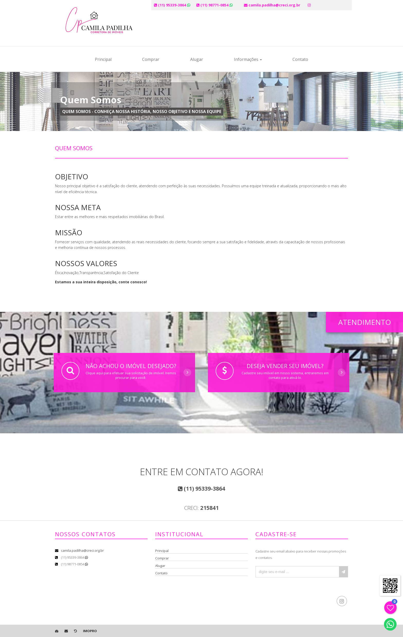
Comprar (150, 59)
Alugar (196, 59)
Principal (103, 59)
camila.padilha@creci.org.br (82, 550)
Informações (248, 59)
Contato (300, 59)
